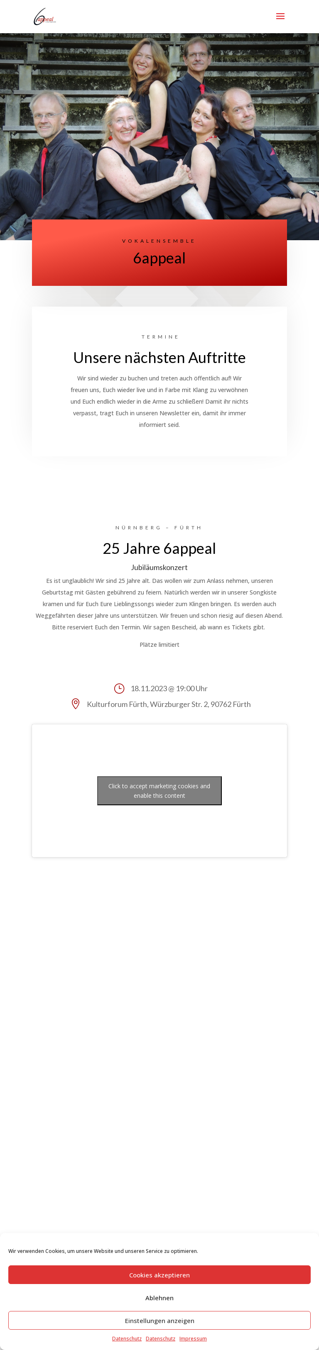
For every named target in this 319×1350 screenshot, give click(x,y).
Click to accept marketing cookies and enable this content (159, 790)
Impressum (193, 1338)
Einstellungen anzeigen (159, 1320)
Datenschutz (127, 1338)
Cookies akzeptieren (159, 1275)
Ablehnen (159, 1298)
